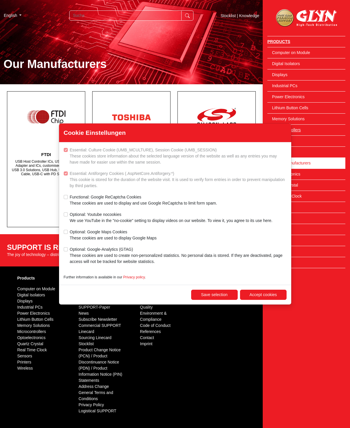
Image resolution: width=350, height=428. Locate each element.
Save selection (214, 294)
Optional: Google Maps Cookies (113, 235)
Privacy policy (134, 277)
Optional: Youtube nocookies (171, 218)
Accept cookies (263, 294)
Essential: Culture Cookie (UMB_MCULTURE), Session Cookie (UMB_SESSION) (178, 156)
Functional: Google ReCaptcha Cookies (143, 200)
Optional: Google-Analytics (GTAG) (178, 256)
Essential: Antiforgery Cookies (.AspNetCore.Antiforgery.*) (178, 180)
